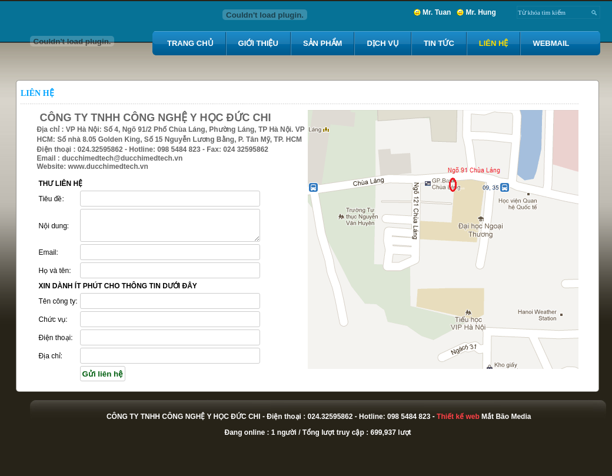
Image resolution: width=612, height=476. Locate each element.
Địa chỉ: (51, 356)
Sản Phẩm (322, 43)
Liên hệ (493, 43)
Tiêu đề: (51, 199)
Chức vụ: (53, 319)
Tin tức (439, 43)
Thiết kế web (458, 416)
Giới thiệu (258, 43)
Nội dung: (54, 226)
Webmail (551, 43)
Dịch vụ (382, 43)
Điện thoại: (56, 338)
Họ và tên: (55, 271)
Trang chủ (190, 43)
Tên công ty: (58, 301)
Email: (48, 252)
